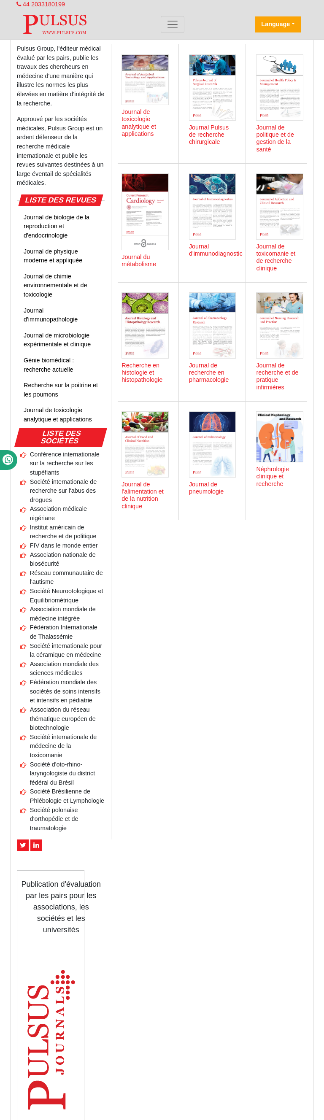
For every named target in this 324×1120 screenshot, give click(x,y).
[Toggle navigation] (172, 24)
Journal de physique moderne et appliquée (53, 256)
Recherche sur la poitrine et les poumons (61, 390)
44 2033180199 (40, 4)
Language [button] (275, 24)
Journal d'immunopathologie (51, 315)
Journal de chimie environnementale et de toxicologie (55, 285)
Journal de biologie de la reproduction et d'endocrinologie (56, 226)
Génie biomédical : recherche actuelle (49, 365)
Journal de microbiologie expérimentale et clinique (57, 340)
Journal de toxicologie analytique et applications (58, 415)
